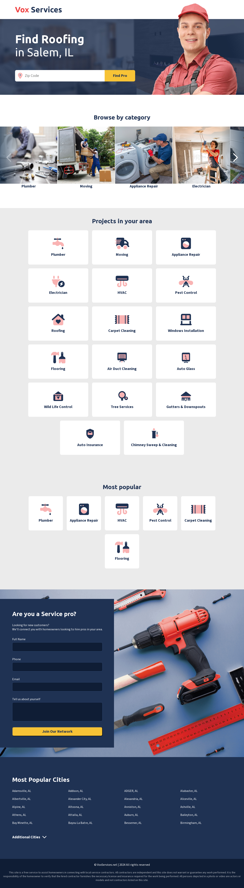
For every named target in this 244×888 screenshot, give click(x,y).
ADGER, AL (131, 791)
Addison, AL (75, 791)
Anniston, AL (132, 807)
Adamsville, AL (21, 791)
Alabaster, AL (188, 791)
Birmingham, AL (190, 823)
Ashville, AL (187, 807)
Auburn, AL (131, 815)
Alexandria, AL (133, 799)
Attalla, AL (75, 815)
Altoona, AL (75, 807)
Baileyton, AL (189, 815)
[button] (235, 158)
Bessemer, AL (133, 823)
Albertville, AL (21, 799)
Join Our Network (57, 731)
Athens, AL (19, 815)
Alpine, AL (18, 807)
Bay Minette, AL (22, 823)
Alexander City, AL (79, 799)
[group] (28, 158)
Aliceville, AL (188, 799)
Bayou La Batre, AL (80, 823)
